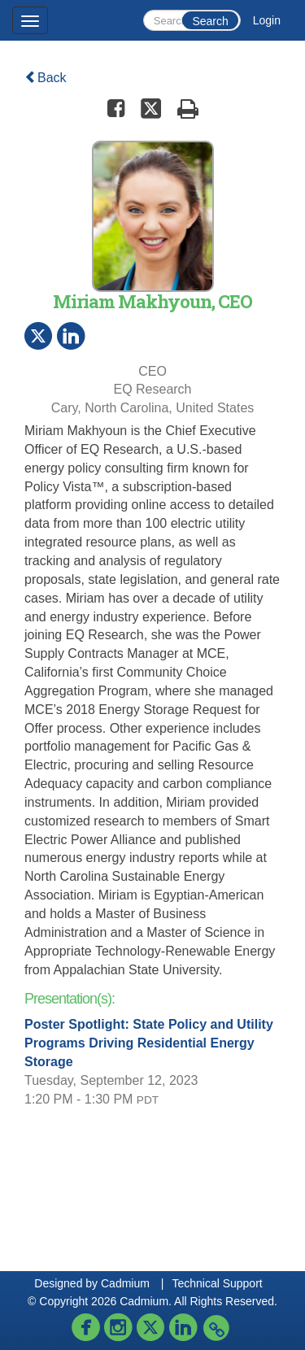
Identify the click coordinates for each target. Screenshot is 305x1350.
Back (45, 78)
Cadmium (125, 1283)
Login (267, 20)
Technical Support (217, 1283)
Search (210, 21)
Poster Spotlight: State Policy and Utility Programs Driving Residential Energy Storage (148, 1043)
